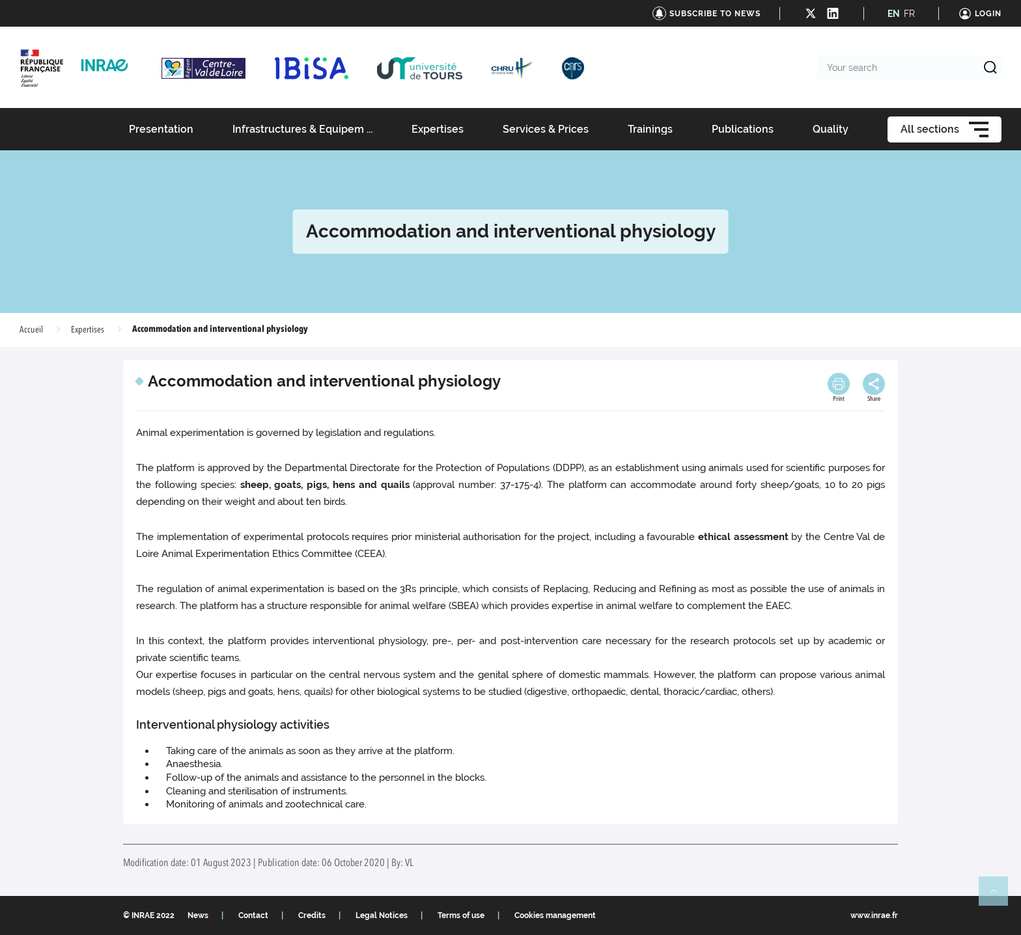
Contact (253, 915)
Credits (312, 915)
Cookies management (555, 915)
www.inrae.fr (874, 915)
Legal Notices (382, 915)
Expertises (87, 329)
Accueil (31, 329)
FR (909, 13)
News (198, 915)
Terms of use (461, 915)
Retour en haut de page (999, 897)
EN (894, 13)
